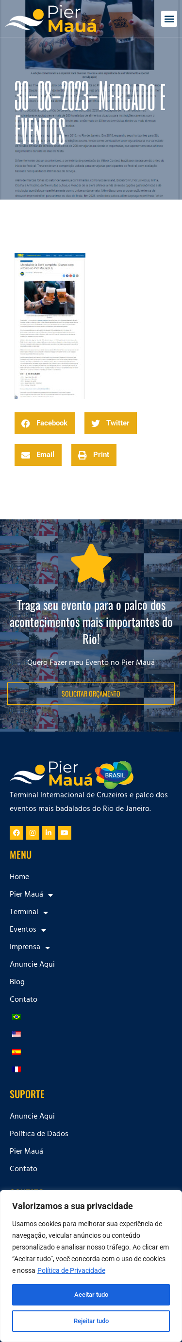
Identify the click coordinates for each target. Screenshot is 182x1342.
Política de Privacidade (71, 1270)
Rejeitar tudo (91, 1321)
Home (19, 877)
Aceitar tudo (91, 1295)
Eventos (28, 930)
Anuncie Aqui (32, 965)
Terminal (29, 912)
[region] (91, 1266)
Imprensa (30, 947)
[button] (169, 19)
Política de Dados (39, 1134)
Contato (23, 1000)
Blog (17, 982)
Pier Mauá (31, 895)
